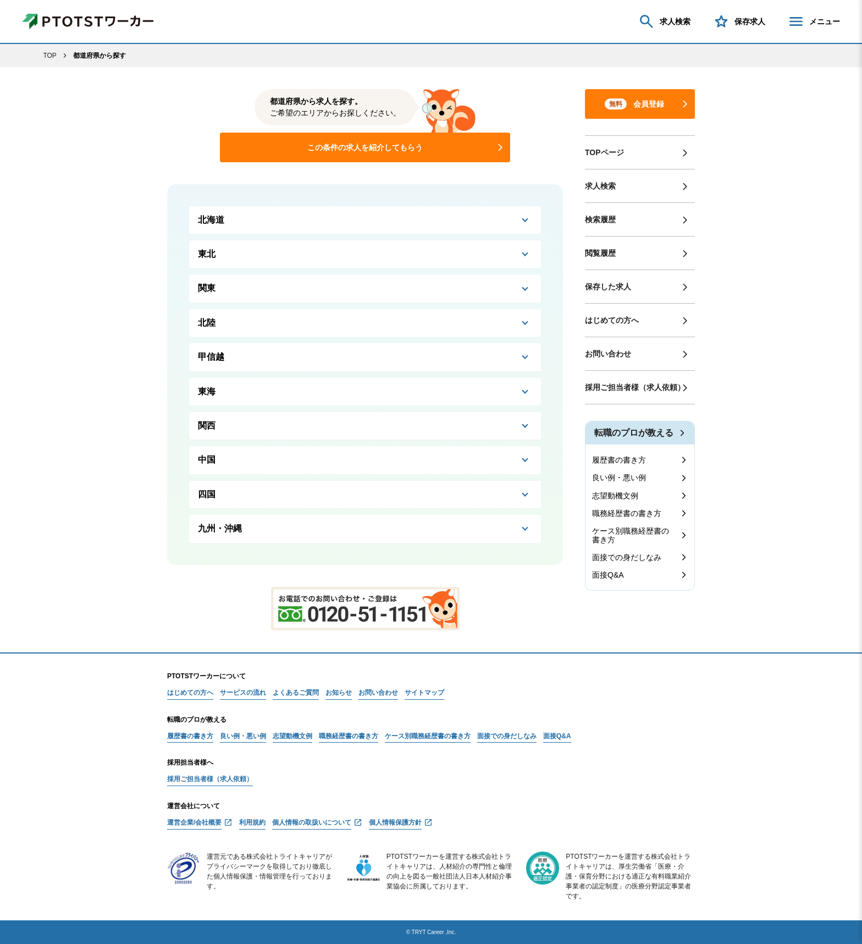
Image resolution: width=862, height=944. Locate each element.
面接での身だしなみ (626, 557)
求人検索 (664, 21)
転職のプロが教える (633, 432)
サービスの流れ (243, 692)
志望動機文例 (615, 495)
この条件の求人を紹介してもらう (365, 147)
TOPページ (604, 152)
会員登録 (634, 103)
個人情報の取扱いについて (311, 822)
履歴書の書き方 (619, 459)
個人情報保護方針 (395, 822)
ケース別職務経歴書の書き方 (630, 535)
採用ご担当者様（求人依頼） (635, 387)
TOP (49, 55)
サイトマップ (424, 692)
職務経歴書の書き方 (626, 513)
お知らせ (338, 692)
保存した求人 (608, 286)
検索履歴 (600, 219)
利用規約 (252, 822)
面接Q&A (608, 574)
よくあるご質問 (296, 692)
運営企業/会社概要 (194, 822)
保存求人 (738, 21)
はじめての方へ (612, 320)
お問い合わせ (608, 353)
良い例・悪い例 (619, 477)
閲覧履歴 (600, 253)
